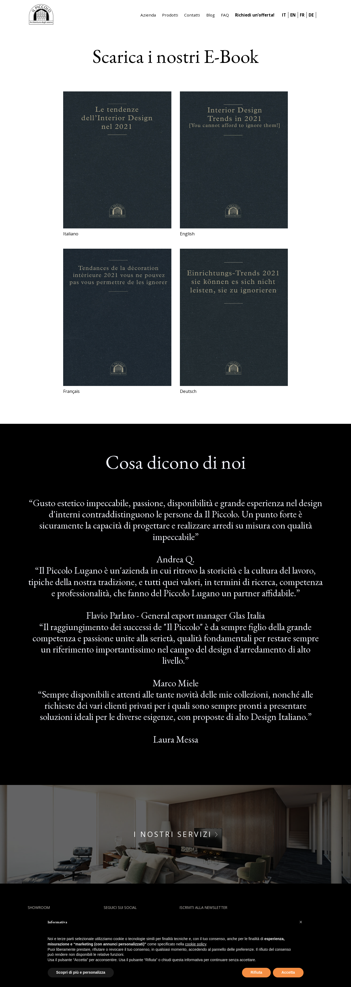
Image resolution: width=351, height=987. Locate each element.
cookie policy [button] (195, 944)
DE (311, 15)
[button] (301, 922)
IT (284, 15)
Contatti (192, 15)
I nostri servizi (175, 834)
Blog (210, 15)
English (187, 234)
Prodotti (170, 15)
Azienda (148, 15)
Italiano (70, 234)
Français (71, 391)
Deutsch (188, 391)
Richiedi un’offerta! (254, 15)
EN (293, 15)
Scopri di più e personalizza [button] (80, 972)
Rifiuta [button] (256, 972)
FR (302, 15)
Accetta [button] (288, 972)
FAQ (225, 15)
